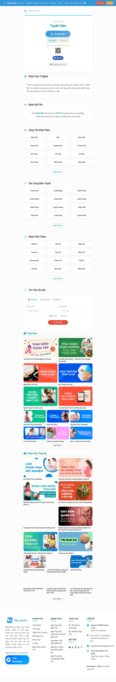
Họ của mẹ (63, 307)
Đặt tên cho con (35, 11)
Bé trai (54, 316)
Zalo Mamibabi (14, 660)
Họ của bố (30, 307)
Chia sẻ (58, 58)
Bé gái (64, 316)
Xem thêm (58, 445)
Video (60, 3)
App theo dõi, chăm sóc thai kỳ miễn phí (58, 634)
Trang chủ (37, 625)
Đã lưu (59, 300)
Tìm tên (58, 322)
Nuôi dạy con (44, 3)
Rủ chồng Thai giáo (74, 626)
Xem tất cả (58, 172)
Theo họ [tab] (33, 300)
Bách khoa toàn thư (39, 648)
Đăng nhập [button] (100, 3)
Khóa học (53, 3)
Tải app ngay (58, 34)
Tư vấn (66, 3)
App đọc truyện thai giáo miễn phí (57, 650)
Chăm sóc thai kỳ (32, 3)
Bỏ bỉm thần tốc (75, 633)
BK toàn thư (74, 3)
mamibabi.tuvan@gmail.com (102, 646)
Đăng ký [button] (109, 3)
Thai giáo (21, 3)
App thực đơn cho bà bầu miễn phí (57, 659)
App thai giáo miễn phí (56, 626)
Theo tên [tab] (47, 300)
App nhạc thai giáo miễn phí (57, 642)
